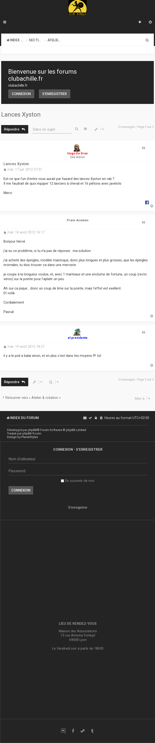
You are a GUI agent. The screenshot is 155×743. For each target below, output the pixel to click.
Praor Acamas (77, 220)
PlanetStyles (29, 437)
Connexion (21, 94)
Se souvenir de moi (77, 481)
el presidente (77, 337)
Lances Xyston (21, 114)
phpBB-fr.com (31, 433)
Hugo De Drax (77, 153)
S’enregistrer (54, 94)
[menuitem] (150, 22)
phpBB (32, 430)
